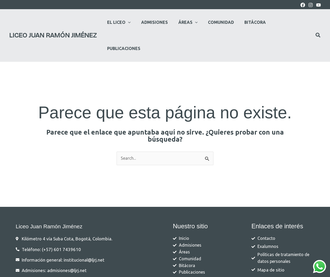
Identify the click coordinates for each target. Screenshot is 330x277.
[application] (135, 22)
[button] (126, 22)
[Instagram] (310, 5)
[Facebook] (302, 5)
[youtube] (318, 5)
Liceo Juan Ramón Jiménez (53, 22)
